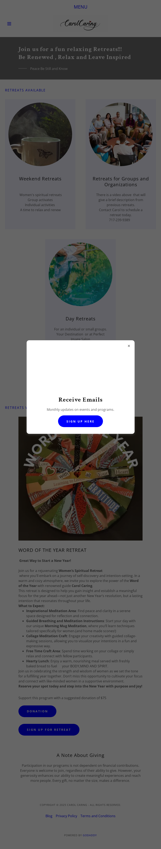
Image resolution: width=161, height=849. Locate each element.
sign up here (80, 421)
